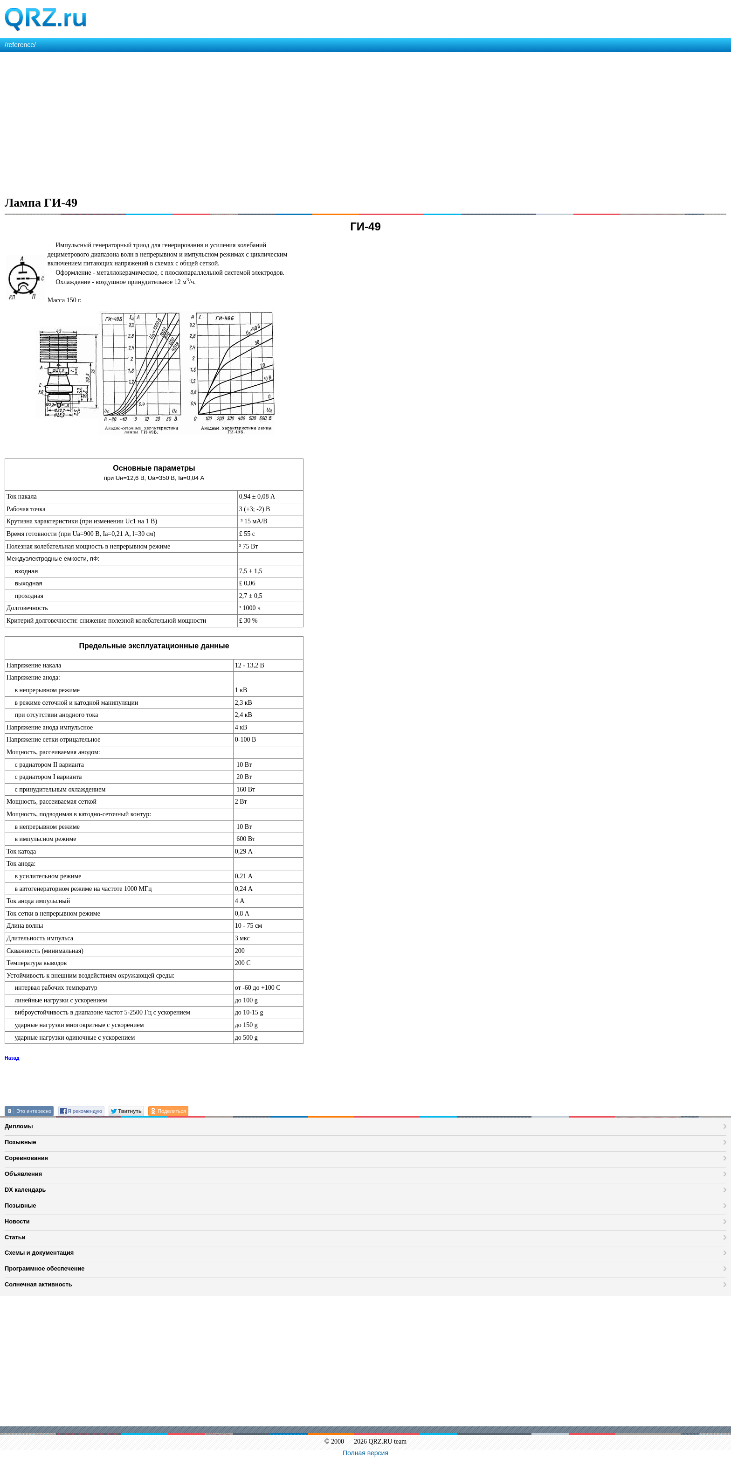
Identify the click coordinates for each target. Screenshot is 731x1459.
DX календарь (25, 1189)
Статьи (15, 1237)
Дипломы (19, 1126)
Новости (17, 1221)
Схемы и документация (39, 1252)
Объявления (23, 1173)
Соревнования (26, 1157)
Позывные (20, 1142)
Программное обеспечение (44, 1268)
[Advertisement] (279, 122)
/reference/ (20, 45)
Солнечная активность (38, 1284)
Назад (12, 1058)
